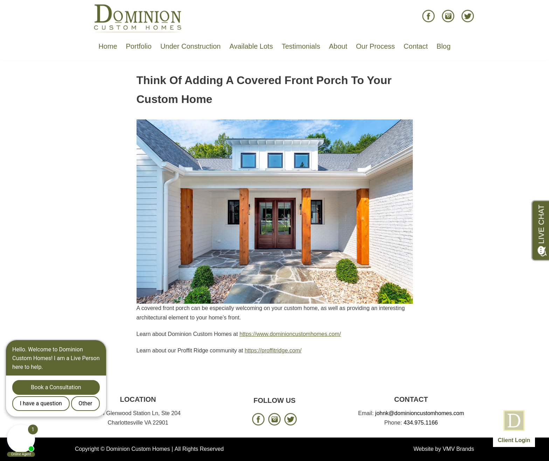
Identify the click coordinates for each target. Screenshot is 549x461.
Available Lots (251, 46)
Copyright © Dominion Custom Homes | (124, 449)
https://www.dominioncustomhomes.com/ (290, 334)
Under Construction (190, 46)
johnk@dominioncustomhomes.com (419, 413)
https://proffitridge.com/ (273, 350)
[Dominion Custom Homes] (137, 18)
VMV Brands (458, 449)
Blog (444, 46)
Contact (416, 46)
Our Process (375, 46)
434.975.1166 (421, 423)
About (338, 46)
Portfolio (139, 46)
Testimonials (301, 46)
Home (107, 46)
